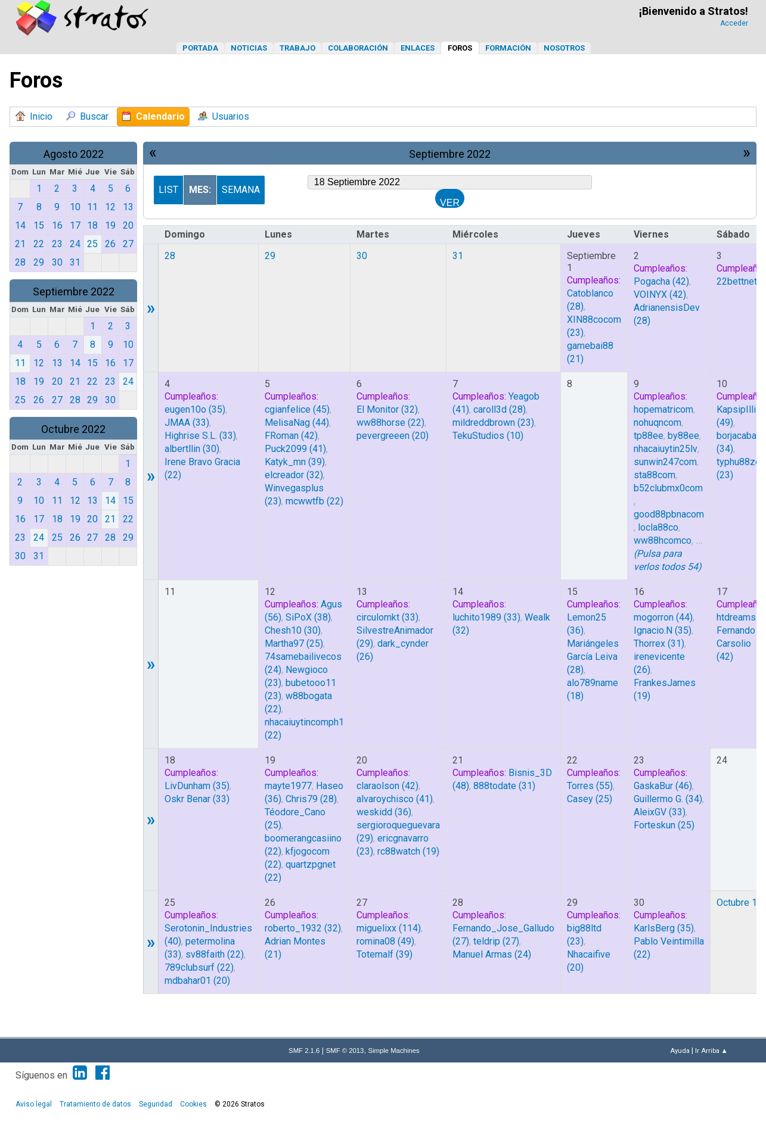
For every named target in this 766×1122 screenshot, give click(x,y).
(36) (383, 812)
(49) (385, 941)
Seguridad (155, 1104)
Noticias (249, 47)
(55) (590, 785)
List (168, 189)
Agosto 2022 (74, 154)
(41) (295, 448)
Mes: (200, 189)
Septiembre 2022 (73, 291)
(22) (314, 501)
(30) (192, 448)
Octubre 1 (737, 902)
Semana (241, 189)
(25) (294, 643)
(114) (388, 928)
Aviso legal (33, 1104)
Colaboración (358, 47)
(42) (661, 281)
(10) (487, 435)
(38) (308, 617)
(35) (195, 409)
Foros (460, 47)
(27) (496, 941)
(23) (493, 422)
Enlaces (418, 47)
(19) (408, 851)
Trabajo (297, 47)
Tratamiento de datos (95, 1104)
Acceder (734, 23)
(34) (668, 799)
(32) (294, 475)
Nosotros (564, 47)
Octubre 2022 (73, 429)
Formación (508, 47)
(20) (392, 435)
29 (270, 255)
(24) (491, 954)
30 (361, 255)
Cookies (193, 1104)
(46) (663, 785)
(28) (499, 409)
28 (170, 255)
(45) (297, 409)
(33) (187, 422)
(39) (295, 462)
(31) (659, 643)
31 (457, 255)
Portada (200, 47)
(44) (297, 422)
